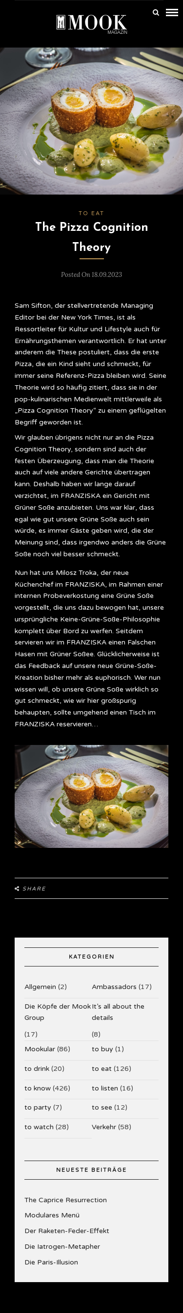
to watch (39, 1127)
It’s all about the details (118, 1012)
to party (37, 1107)
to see (102, 1107)
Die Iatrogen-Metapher (62, 1246)
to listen (105, 1088)
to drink (36, 1069)
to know (37, 1088)
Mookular (39, 1049)
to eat (91, 213)
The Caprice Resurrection (65, 1200)
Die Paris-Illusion (51, 1262)
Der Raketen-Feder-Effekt (66, 1231)
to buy (102, 1049)
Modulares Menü (52, 1215)
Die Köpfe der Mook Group (57, 1012)
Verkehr (104, 1127)
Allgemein (40, 987)
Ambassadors (114, 987)
